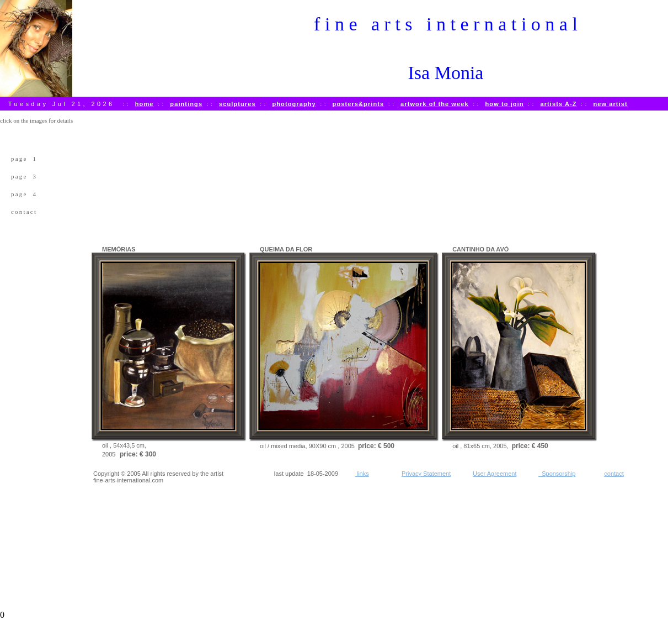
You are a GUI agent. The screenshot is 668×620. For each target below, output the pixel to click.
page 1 (24, 158)
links (362, 473)
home (144, 104)
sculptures (237, 104)
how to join (504, 104)
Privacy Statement (426, 473)
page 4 (24, 194)
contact (24, 211)
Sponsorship (556, 473)
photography (294, 104)
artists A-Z (558, 104)
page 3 (24, 176)
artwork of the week (434, 104)
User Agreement (494, 473)
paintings (186, 104)
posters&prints (358, 104)
